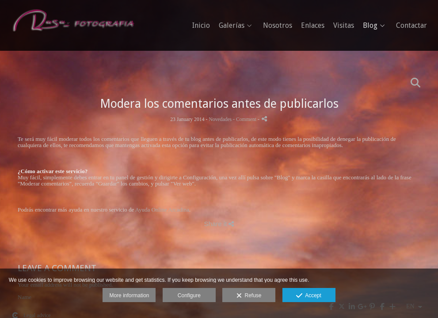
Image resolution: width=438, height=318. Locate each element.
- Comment (245, 119)
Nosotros (277, 26)
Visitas (343, 26)
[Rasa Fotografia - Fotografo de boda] (73, 23)
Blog (370, 26)
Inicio (201, 26)
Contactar (411, 26)
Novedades (220, 119)
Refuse (249, 295)
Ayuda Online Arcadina (162, 209)
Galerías (231, 26)
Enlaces (312, 26)
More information (129, 295)
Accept (308, 295)
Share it (219, 223)
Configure (189, 295)
